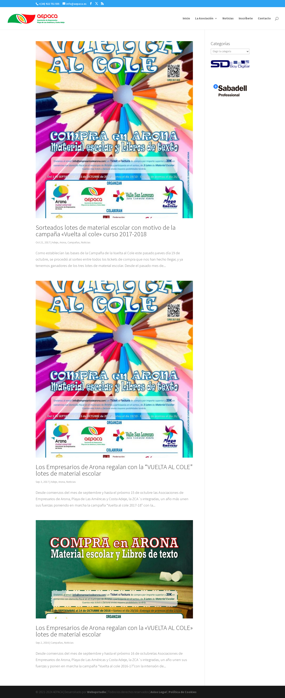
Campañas (73, 242)
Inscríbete (246, 18)
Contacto (264, 18)
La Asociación (204, 18)
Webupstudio (96, 692)
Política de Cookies (183, 692)
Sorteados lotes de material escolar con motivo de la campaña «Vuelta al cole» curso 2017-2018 (106, 230)
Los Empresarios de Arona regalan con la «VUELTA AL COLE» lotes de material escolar (114, 631)
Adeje (55, 242)
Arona (63, 242)
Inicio (186, 18)
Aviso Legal (158, 692)
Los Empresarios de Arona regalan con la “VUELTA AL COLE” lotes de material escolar (114, 470)
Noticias (228, 18)
